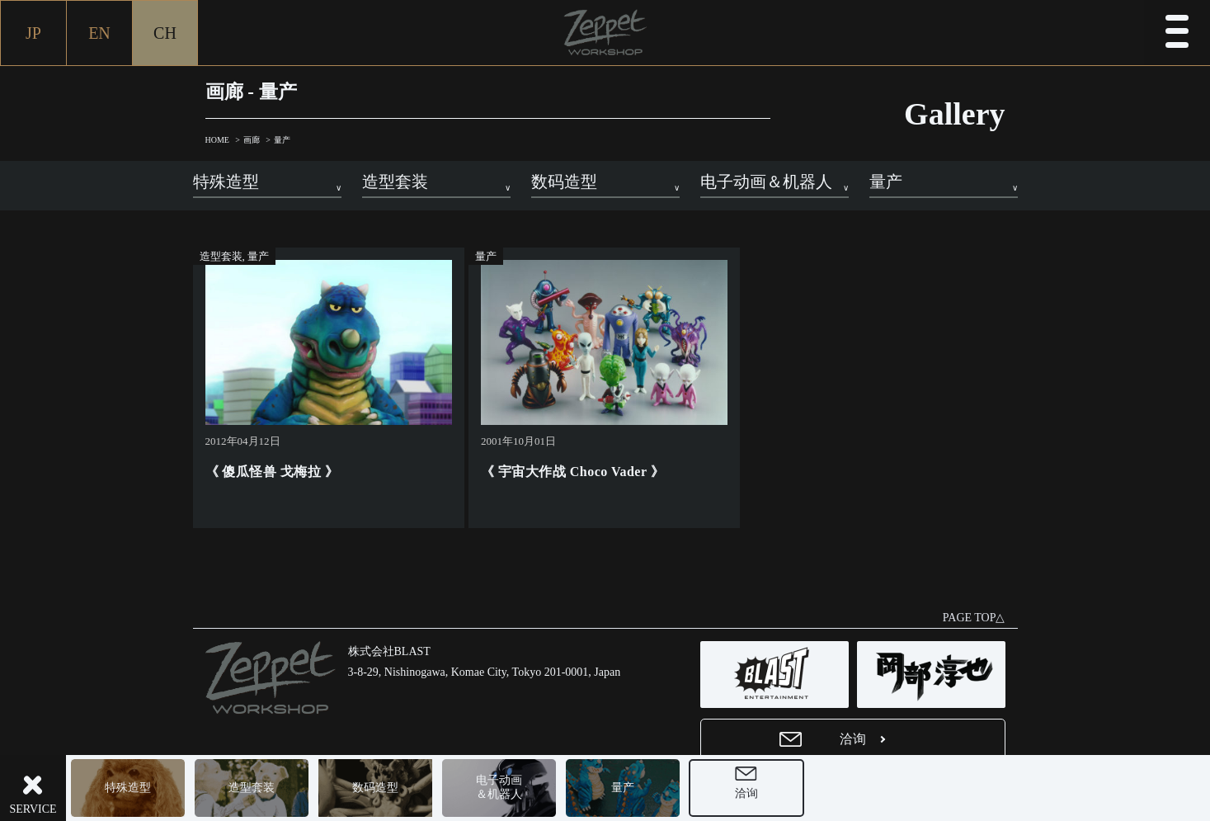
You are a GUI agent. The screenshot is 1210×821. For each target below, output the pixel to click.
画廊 (251, 139)
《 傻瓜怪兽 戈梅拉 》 (272, 472)
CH (165, 33)
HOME (217, 139)
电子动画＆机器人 (499, 787)
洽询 (746, 793)
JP (33, 33)
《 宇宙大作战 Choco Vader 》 (572, 472)
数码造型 (375, 787)
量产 (622, 787)
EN (99, 33)
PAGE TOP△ (974, 617)
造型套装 (251, 787)
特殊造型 (128, 787)
